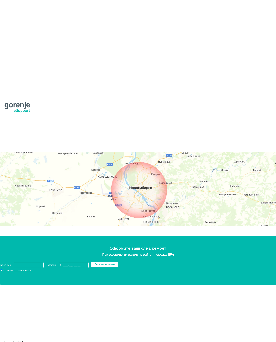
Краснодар (6, 16)
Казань (4, 14)
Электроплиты (8, 47)
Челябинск (5, 29)
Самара (4, 25)
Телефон (51, 265)
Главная (4, 136)
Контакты (5, 309)
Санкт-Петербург (9, 27)
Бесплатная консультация (14, 123)
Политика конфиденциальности (17, 312)
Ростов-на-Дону (9, 23)
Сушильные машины (10, 53)
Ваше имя (5, 265)
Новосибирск (15, 5)
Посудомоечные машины (13, 44)
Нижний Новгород (10, 21)
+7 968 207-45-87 (9, 145)
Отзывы (4, 314)
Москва (4, 19)
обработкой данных (22, 271)
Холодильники (7, 40)
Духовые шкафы (9, 49)
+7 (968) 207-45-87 (10, 34)
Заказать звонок (9, 36)
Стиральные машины (11, 42)
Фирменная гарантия (11, 307)
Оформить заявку (29, 145)
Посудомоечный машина (13, 77)
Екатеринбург (7, 12)
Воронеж (5, 10)
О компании (6, 305)
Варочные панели (9, 51)
